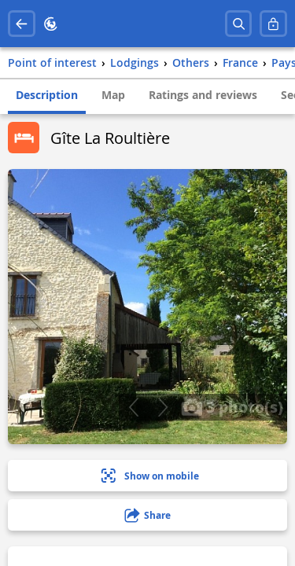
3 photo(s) (232, 406)
